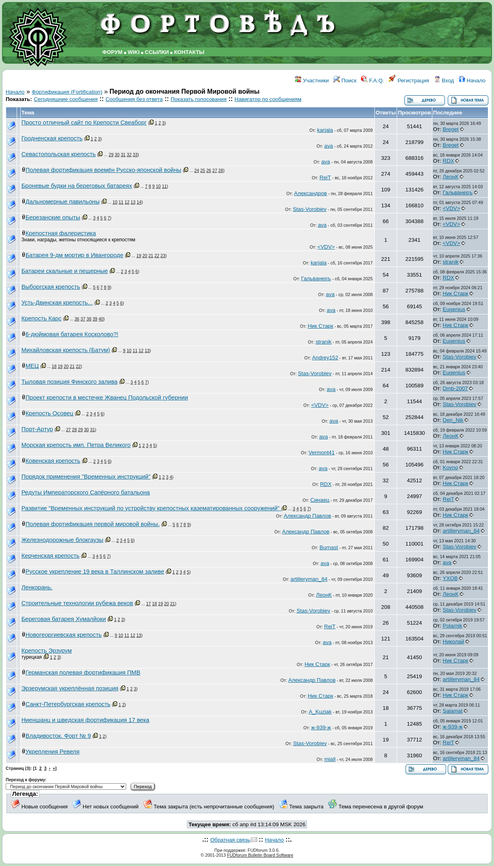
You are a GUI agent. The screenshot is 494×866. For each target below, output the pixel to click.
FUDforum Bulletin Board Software (260, 855)
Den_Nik (453, 420)
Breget (451, 129)
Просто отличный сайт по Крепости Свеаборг (84, 122)
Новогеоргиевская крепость (64, 635)
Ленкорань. (37, 587)
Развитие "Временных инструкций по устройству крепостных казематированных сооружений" (151, 508)
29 (111, 154)
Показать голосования (199, 99)
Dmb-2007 (455, 388)
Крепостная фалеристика (61, 233)
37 (82, 318)
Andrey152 (325, 358)
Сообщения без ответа (134, 99)
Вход (444, 80)
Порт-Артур (37, 429)
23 (163, 255)
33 (135, 154)
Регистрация (409, 80)
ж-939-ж (321, 727)
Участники (312, 80)
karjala (325, 130)
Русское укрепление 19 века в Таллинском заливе (95, 571)
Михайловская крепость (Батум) (65, 350)
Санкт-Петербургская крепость (68, 704)
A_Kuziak (320, 712)
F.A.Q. (372, 80)
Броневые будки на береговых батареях (76, 186)
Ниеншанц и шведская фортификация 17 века (85, 720)
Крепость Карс (41, 318)
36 (77, 318)
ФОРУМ (112, 52)
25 (202, 170)
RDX (448, 161)
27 (214, 170)
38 (88, 318)
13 (133, 202)
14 (139, 202)
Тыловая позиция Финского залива (69, 381)
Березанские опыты (53, 217)
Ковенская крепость (53, 461)
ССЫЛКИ (157, 52)
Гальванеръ (458, 192)
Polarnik (452, 626)
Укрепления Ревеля (52, 751)
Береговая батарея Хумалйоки (63, 619)
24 (196, 170)
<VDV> (451, 208)
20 (144, 255)
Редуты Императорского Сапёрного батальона (85, 492)
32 (129, 154)
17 (148, 603)
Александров (310, 193)
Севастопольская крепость (58, 154)
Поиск (345, 80)
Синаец (319, 500)
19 (138, 255)
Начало (472, 80)
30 (117, 154)
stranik (451, 262)
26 (208, 170)
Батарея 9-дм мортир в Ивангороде (74, 255)
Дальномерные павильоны (63, 201)
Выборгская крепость (50, 287)
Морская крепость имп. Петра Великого (76, 445)
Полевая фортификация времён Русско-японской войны (103, 170)
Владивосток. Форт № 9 (58, 736)
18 (54, 366)
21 (150, 255)
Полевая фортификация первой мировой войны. (93, 524)
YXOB (450, 578)
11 (164, 186)
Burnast (329, 547)
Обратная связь (230, 840)
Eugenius (454, 309)
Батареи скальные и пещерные (64, 271)
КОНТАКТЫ (189, 52)
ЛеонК (451, 177)
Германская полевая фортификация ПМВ (83, 672)
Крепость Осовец (49, 413)
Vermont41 (322, 452)
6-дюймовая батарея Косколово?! (72, 334)
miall (329, 759)
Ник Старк (455, 293)
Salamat (453, 711)
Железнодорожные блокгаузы (62, 540)
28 (220, 170)
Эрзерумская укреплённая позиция (69, 688)
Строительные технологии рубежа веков (77, 603)
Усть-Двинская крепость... (57, 302)
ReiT (325, 177)
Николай (453, 641)
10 (158, 186)
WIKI (134, 52)
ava (328, 146)
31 (123, 154)
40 (101, 318)
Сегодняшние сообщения (65, 99)
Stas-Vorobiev (309, 209)
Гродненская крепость (52, 138)
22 (157, 255)
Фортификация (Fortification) (67, 92)
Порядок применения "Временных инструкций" (85, 476)
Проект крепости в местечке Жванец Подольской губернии (107, 397)
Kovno (450, 467)
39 (94, 318)
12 (127, 202)
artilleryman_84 (461, 531)
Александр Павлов (307, 516)
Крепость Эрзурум (46, 650)
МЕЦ (32, 366)
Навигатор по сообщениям (267, 99)
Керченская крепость (50, 555)
